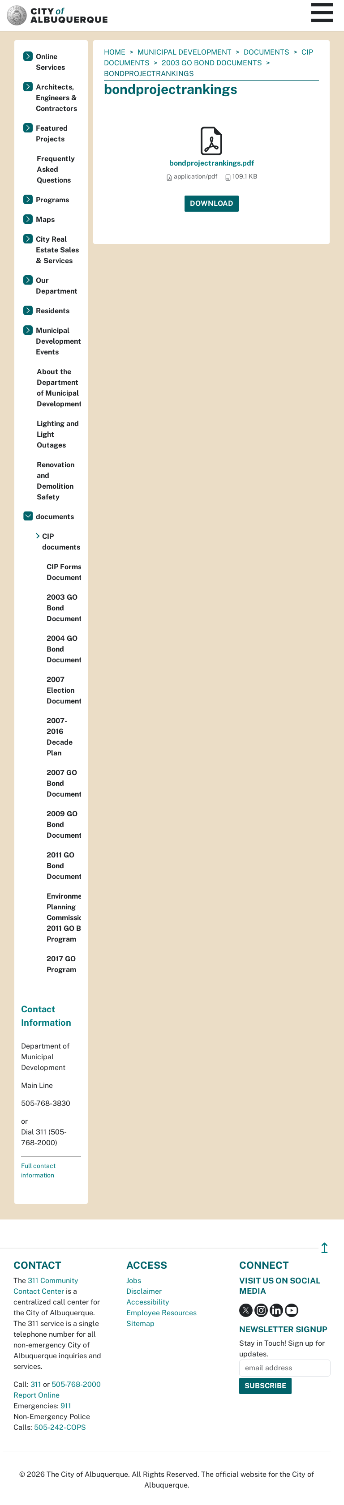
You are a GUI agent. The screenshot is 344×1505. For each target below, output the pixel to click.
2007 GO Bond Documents (64, 783)
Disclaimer (144, 1291)
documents (266, 52)
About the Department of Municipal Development (59, 387)
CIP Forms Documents (64, 572)
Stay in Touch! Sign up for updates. (282, 1348)
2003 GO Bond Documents (212, 63)
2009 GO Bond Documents (64, 825)
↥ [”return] (324, 1248)
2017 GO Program (61, 964)
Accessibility (147, 1302)
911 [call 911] (65, 1406)
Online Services (50, 62)
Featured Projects (52, 133)
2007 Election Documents (64, 690)
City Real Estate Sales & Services (57, 250)
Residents (52, 311)
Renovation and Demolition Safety (55, 480)
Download (211, 203)
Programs (52, 200)
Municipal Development (185, 52)
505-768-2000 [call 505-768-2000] (76, 1384)
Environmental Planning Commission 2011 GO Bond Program (64, 917)
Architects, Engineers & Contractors (56, 98)
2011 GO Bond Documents (64, 866)
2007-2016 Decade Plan (60, 736)
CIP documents (61, 541)
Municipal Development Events (58, 341)
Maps (45, 219)
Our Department (56, 285)
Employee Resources (161, 1313)
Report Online (36, 1395)
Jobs (133, 1280)
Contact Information (46, 1016)
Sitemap (140, 1323)
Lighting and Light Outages (58, 434)
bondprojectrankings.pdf (211, 163)
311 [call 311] (35, 1384)
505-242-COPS (60, 1427)
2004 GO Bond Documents (64, 649)
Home (114, 52)
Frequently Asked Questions (56, 169)
